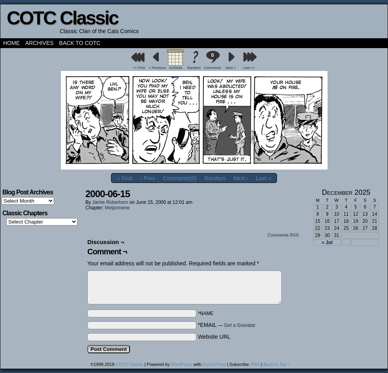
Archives (39, 43)
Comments (212, 60)
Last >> (249, 68)
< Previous (157, 68)
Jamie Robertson (110, 202)
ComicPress (214, 364)
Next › (240, 178)
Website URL (214, 337)
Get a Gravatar (239, 325)
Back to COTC (80, 43)
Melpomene (117, 208)
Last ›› (264, 178)
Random (194, 68)
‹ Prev (147, 178)
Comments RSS (283, 235)
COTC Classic (62, 17)
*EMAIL (227, 325)
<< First (139, 68)
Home (11, 43)
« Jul (327, 242)
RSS (255, 364)
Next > (231, 68)
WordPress (181, 364)
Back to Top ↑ (277, 364)
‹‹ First (124, 178)
